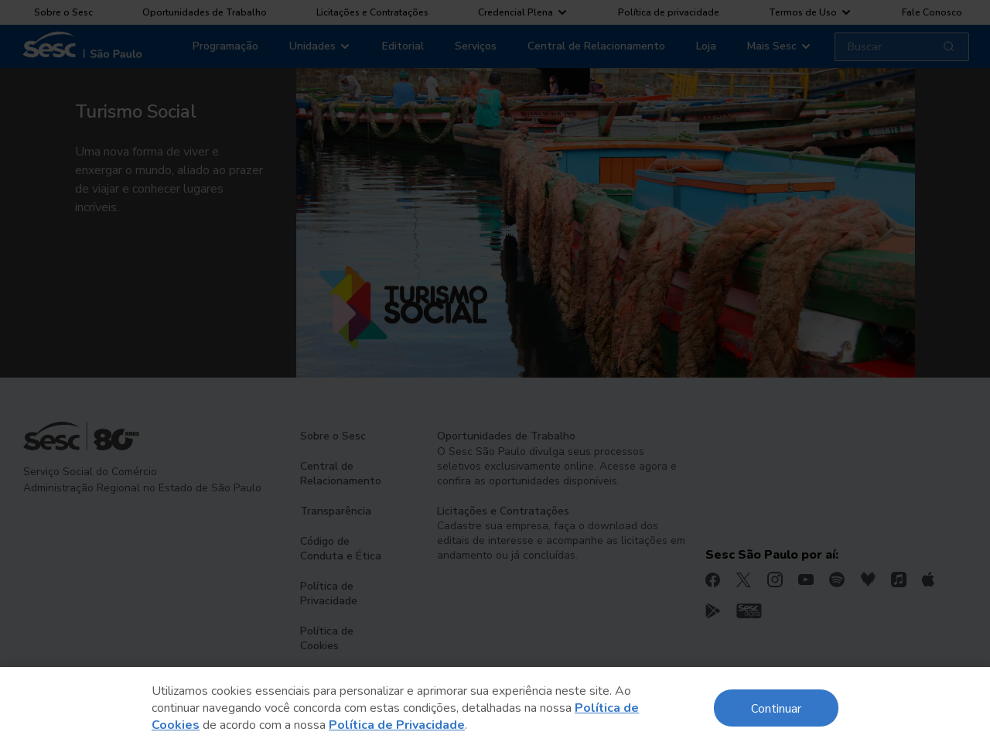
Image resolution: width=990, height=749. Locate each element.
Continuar (776, 707)
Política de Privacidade (397, 725)
